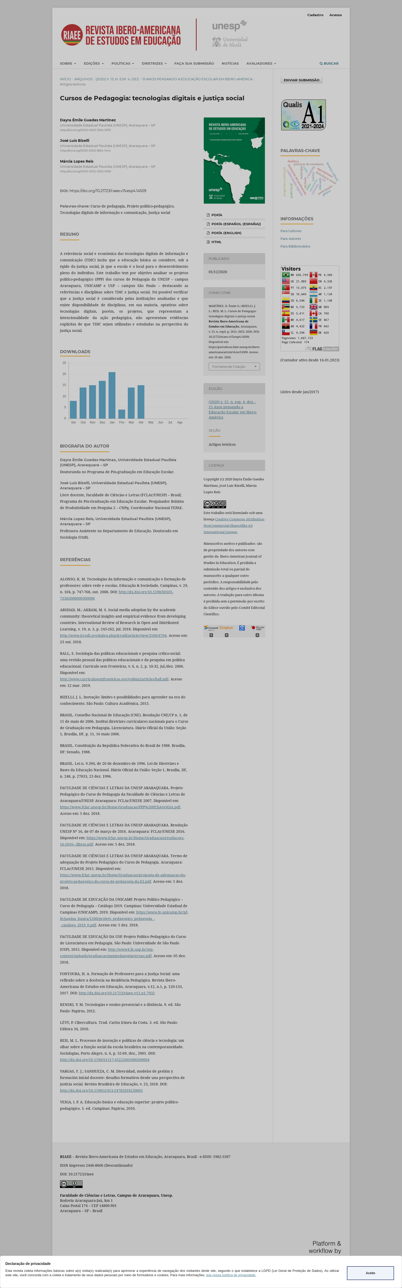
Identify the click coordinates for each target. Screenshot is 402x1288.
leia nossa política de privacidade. (231, 1275)
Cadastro (315, 15)
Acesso (335, 15)
